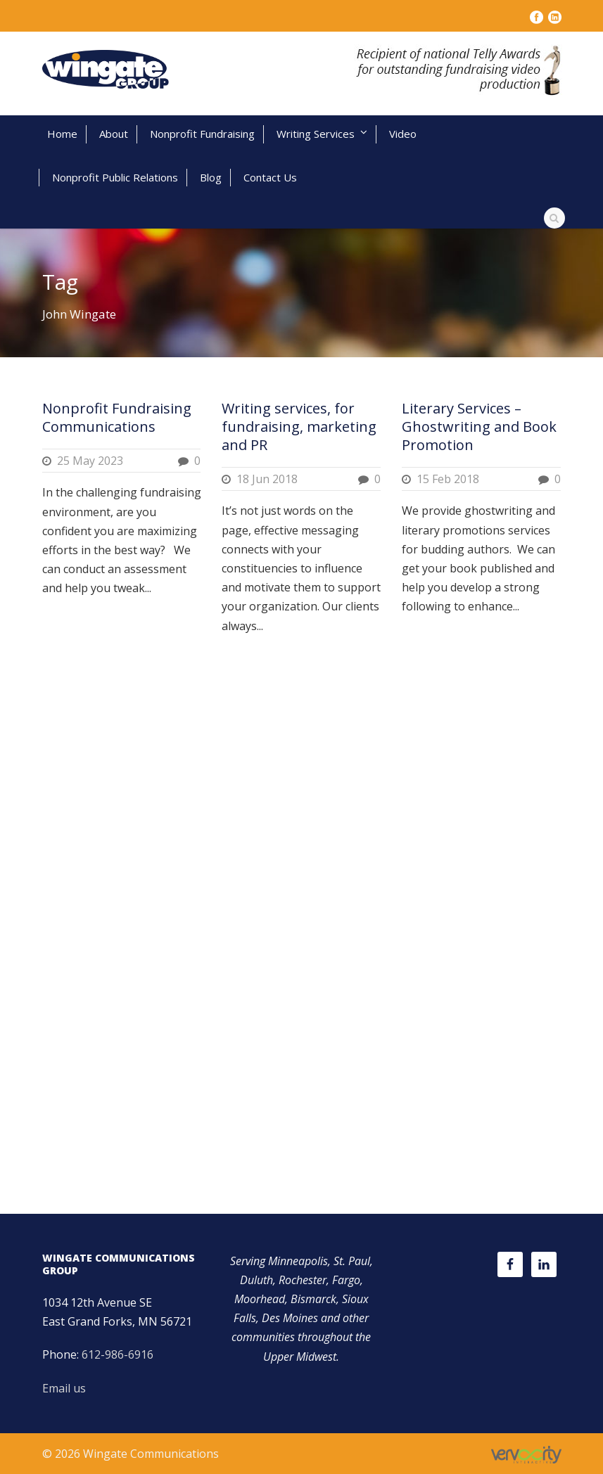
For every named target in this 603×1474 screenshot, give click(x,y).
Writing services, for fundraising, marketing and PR (299, 426)
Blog (211, 177)
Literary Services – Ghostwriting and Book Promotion (479, 426)
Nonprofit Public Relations (115, 177)
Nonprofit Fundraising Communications (116, 417)
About (113, 134)
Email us (64, 1388)
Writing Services (316, 134)
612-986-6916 (117, 1354)
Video (403, 134)
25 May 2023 (90, 460)
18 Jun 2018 (267, 479)
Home (62, 134)
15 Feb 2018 (448, 479)
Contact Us (270, 177)
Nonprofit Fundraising (202, 134)
